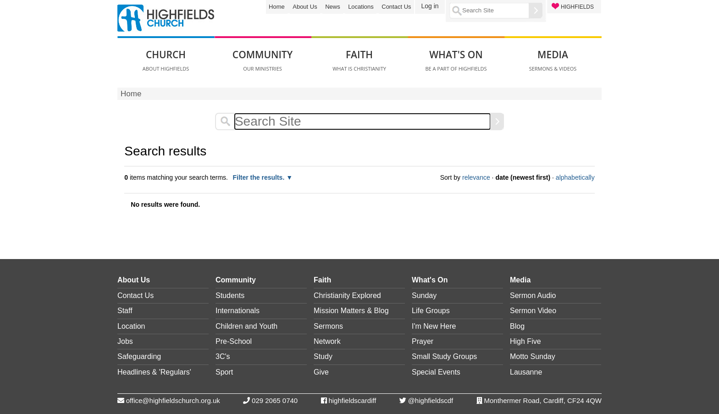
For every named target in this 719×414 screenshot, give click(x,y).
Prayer (422, 341)
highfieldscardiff (352, 400)
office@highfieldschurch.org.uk (173, 400)
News (332, 6)
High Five (525, 341)
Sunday (424, 295)
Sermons (328, 326)
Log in (429, 6)
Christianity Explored (347, 295)
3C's (223, 356)
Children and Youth (246, 326)
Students (230, 295)
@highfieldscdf (431, 400)
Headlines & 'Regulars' (154, 372)
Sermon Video (533, 311)
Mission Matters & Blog (351, 311)
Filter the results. (259, 177)
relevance (476, 177)
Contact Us (396, 6)
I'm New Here (434, 326)
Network (327, 341)
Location (131, 326)
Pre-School (234, 341)
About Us (305, 6)
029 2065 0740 (275, 400)
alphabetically (575, 177)
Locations (361, 6)
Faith (322, 280)
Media (520, 280)
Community (236, 280)
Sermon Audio (533, 295)
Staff (125, 311)
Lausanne (526, 372)
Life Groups (431, 311)
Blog (517, 326)
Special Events (436, 372)
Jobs (125, 341)
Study (323, 356)
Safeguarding (139, 356)
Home (277, 6)
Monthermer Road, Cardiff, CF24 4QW (543, 400)
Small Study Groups (444, 356)
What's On (430, 280)
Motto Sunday (532, 356)
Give (321, 372)
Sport (224, 372)
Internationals (238, 311)
